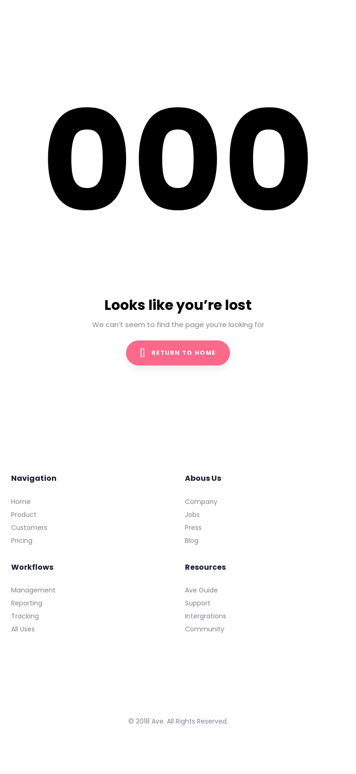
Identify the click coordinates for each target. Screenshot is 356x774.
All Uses (23, 629)
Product (24, 514)
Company (201, 501)
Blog (191, 540)
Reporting (26, 603)
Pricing (21, 540)
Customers (29, 527)
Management (33, 590)
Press (193, 527)
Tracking (25, 616)
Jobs (192, 514)
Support (197, 603)
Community (204, 629)
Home (21, 501)
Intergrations (205, 616)
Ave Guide (201, 590)
